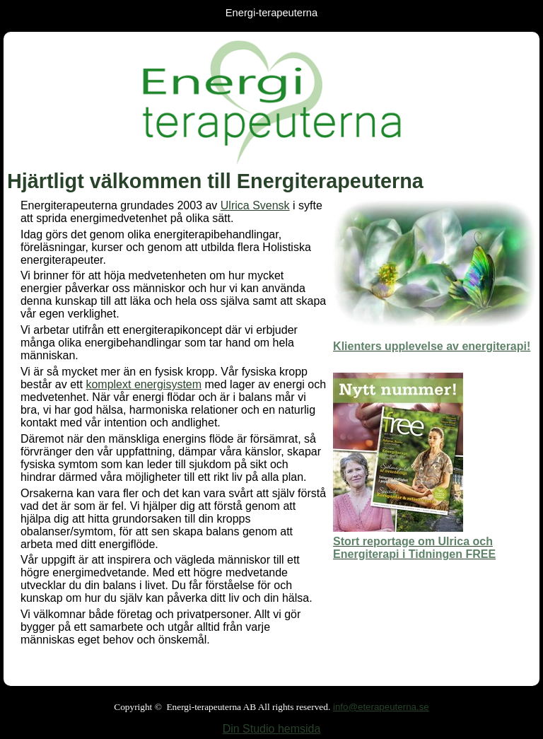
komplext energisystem (144, 384)
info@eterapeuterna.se (381, 707)
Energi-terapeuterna (271, 12)
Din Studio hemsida (272, 729)
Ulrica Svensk (255, 205)
